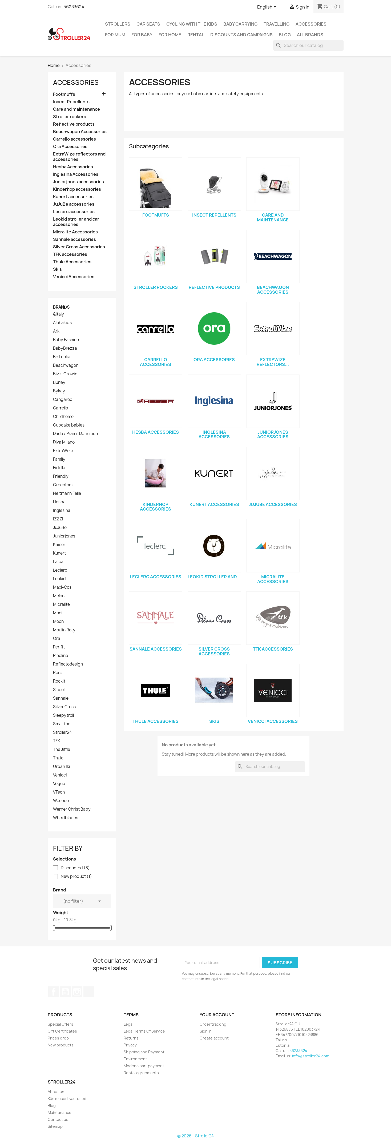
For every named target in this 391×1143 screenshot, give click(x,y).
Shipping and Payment (144, 1051)
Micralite (61, 604)
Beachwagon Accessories (80, 131)
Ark (56, 331)
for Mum (115, 35)
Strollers (117, 24)
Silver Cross (64, 707)
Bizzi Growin (65, 374)
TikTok (88, 991)
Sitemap (55, 1126)
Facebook (53, 991)
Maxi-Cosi (62, 587)
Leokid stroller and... (214, 577)
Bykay (59, 391)
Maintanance (59, 1112)
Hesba (59, 502)
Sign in (206, 1031)
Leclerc (60, 570)
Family (59, 459)
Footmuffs (64, 94)
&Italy (58, 314)
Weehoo (61, 800)
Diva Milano (64, 442)
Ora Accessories (70, 146)
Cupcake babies (68, 425)
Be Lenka (61, 357)
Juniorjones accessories (78, 182)
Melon (59, 596)
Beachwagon (65, 365)
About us (56, 1091)
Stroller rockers (69, 117)
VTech (59, 792)
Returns (131, 1038)
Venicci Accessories (73, 277)
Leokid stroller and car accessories (76, 221)
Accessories (311, 24)
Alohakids (62, 322)
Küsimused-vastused (67, 1098)
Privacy (130, 1045)
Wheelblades (65, 818)
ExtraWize (63, 450)
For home (170, 35)
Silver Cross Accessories (79, 247)
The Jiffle (61, 749)
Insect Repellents (71, 102)
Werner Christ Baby (72, 809)
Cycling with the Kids (191, 24)
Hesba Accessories (73, 167)
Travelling (276, 24)
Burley (59, 382)
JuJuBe (60, 527)
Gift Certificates (62, 1031)
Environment (135, 1058)
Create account (214, 1038)
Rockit (59, 681)
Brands (61, 307)
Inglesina (61, 510)
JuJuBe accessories (73, 204)
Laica (58, 561)
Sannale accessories (74, 239)
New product (76, 876)
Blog (285, 35)
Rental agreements (141, 1072)
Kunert (59, 553)
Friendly (60, 476)
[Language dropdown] (267, 7)
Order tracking (213, 1024)
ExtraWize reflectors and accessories (79, 156)
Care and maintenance (76, 109)
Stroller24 (62, 732)
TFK (56, 741)
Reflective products (74, 124)
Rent (57, 672)
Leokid (59, 579)
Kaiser (59, 544)
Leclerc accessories (74, 211)
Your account (217, 1015)
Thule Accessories (72, 262)
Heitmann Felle (67, 493)
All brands (310, 35)
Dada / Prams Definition (75, 433)
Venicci (60, 775)
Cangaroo (62, 399)
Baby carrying (240, 24)
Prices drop (58, 1038)
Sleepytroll (63, 715)
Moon (58, 621)
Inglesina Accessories (75, 174)
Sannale (60, 698)
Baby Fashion (66, 339)
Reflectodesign (68, 664)
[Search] (308, 45)
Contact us (58, 1119)
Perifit (59, 647)
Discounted (75, 868)
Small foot (62, 724)
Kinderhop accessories (77, 189)
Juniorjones (64, 536)
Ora (56, 638)
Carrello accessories (74, 139)
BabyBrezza (65, 348)
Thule (58, 758)
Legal (128, 1024)
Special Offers (60, 1024)
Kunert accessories (73, 197)
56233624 (73, 7)
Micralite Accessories (75, 232)
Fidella (59, 468)
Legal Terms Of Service (144, 1031)
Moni (57, 613)
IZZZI (58, 519)
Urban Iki (61, 766)
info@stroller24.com (310, 1055)
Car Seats (148, 24)
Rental (195, 35)
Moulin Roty (64, 630)
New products (61, 1045)
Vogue (59, 783)
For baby (141, 35)
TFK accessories (70, 254)
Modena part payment (144, 1065)
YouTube (65, 991)
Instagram (77, 991)
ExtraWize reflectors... (273, 362)
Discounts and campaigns (241, 35)
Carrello (60, 408)
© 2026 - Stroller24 (195, 1136)
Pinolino (60, 655)
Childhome (63, 416)
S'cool (59, 689)
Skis (57, 269)
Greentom (62, 485)
